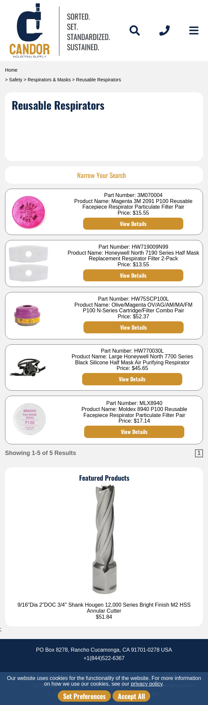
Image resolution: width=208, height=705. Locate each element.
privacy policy (147, 684)
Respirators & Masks (49, 79)
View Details (133, 224)
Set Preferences (84, 696)
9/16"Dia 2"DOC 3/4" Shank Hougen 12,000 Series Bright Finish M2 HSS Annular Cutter (104, 608)
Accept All (131, 696)
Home (11, 70)
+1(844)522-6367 (104, 658)
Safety (15, 79)
